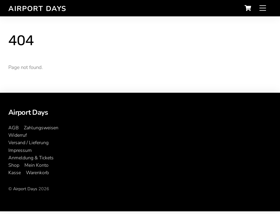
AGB (13, 128)
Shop (13, 165)
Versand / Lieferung (28, 142)
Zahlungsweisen (41, 128)
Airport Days (25, 189)
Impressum (20, 150)
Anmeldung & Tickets (31, 158)
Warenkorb (37, 172)
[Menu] (263, 8)
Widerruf (17, 135)
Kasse (14, 172)
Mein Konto (36, 165)
